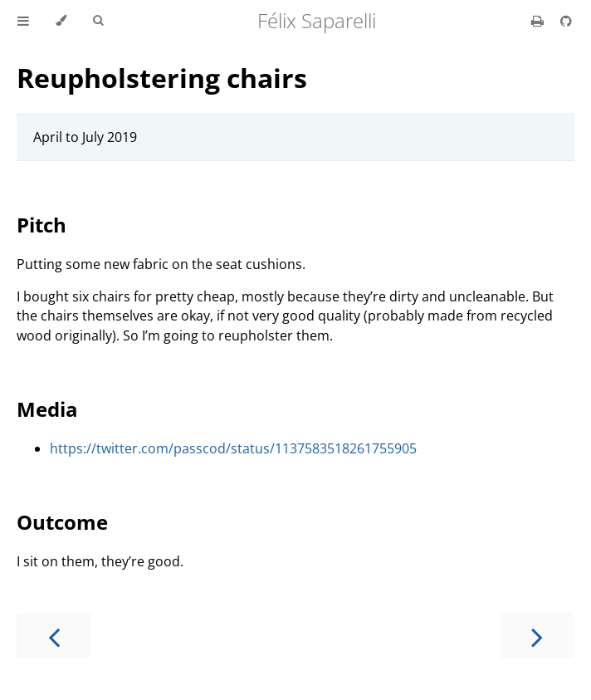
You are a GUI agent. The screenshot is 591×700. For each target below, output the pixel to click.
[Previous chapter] (54, 635)
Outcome (62, 522)
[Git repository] (566, 21)
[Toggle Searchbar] (98, 21)
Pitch (41, 224)
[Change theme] (61, 21)
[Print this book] (539, 21)
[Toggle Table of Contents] (23, 21)
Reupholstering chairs (162, 77)
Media (47, 409)
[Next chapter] (537, 635)
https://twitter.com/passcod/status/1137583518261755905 (233, 448)
